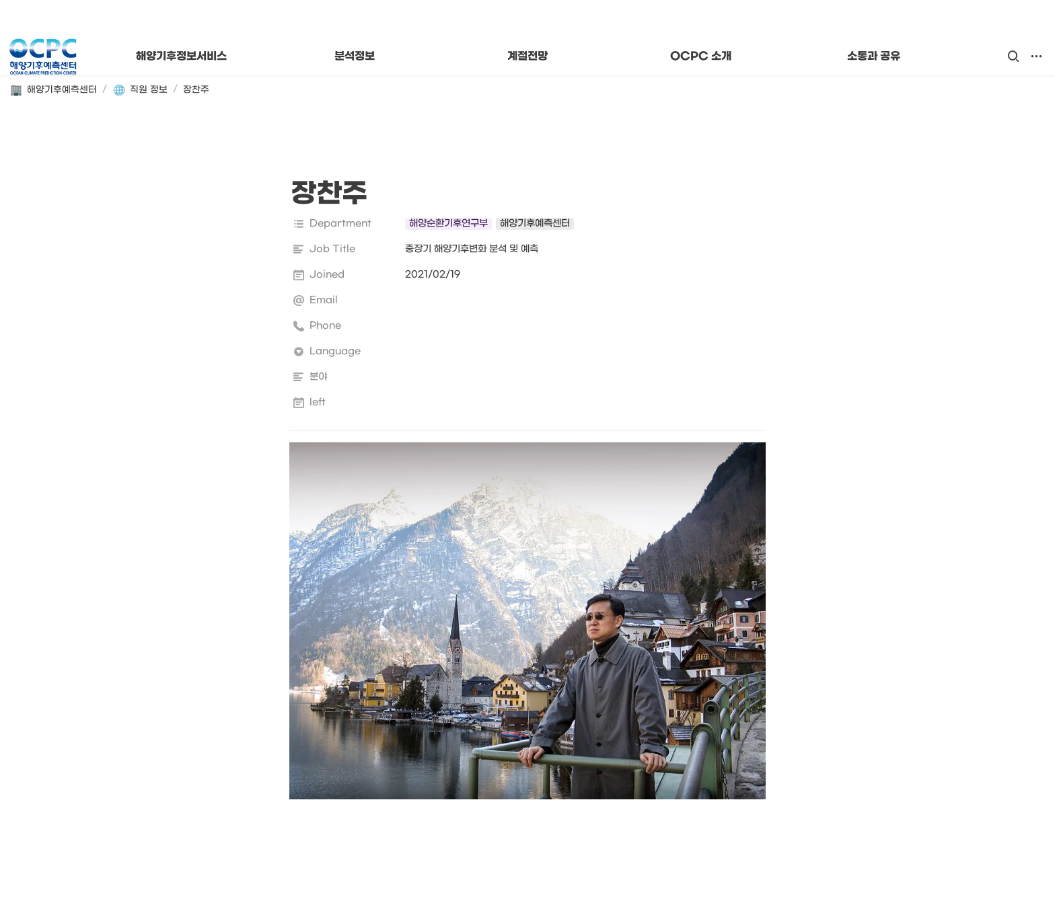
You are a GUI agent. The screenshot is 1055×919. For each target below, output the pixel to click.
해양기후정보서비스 (181, 56)
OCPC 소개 (700, 56)
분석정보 (354, 56)
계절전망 (527, 56)
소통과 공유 (873, 56)
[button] (1013, 56)
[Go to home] (42, 56)
